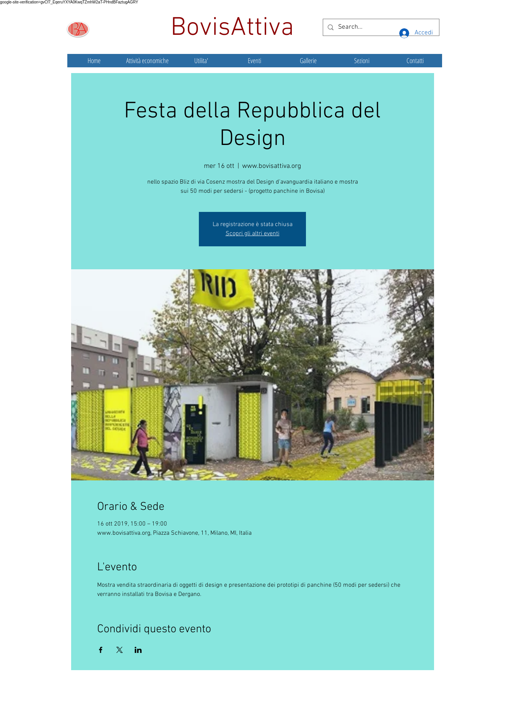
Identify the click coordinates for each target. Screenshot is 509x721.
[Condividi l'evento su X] (119, 650)
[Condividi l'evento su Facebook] (100, 650)
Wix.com (312, 704)
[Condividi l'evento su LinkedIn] (138, 650)
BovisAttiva (236, 28)
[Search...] (380, 27)
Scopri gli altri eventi (253, 234)
